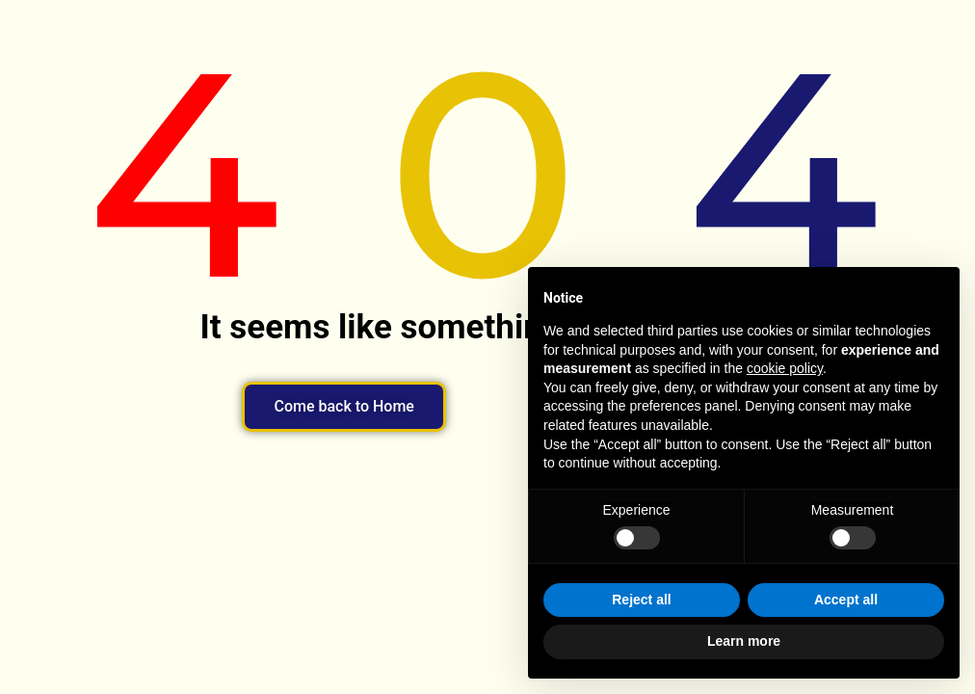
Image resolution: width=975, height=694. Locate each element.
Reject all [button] (641, 599)
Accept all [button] (846, 599)
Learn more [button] (743, 641)
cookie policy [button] (785, 368)
